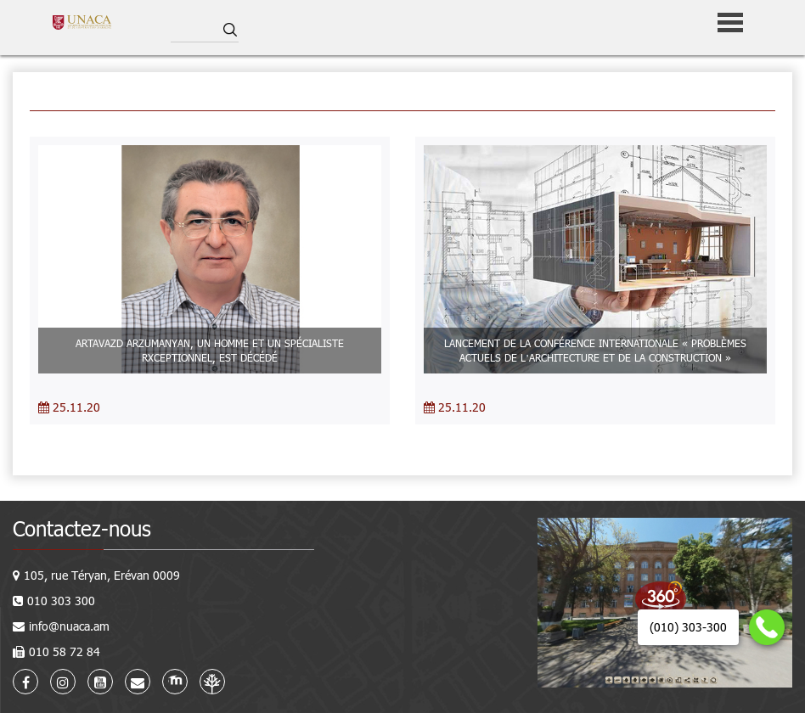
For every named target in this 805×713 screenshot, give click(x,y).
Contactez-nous (82, 528)
